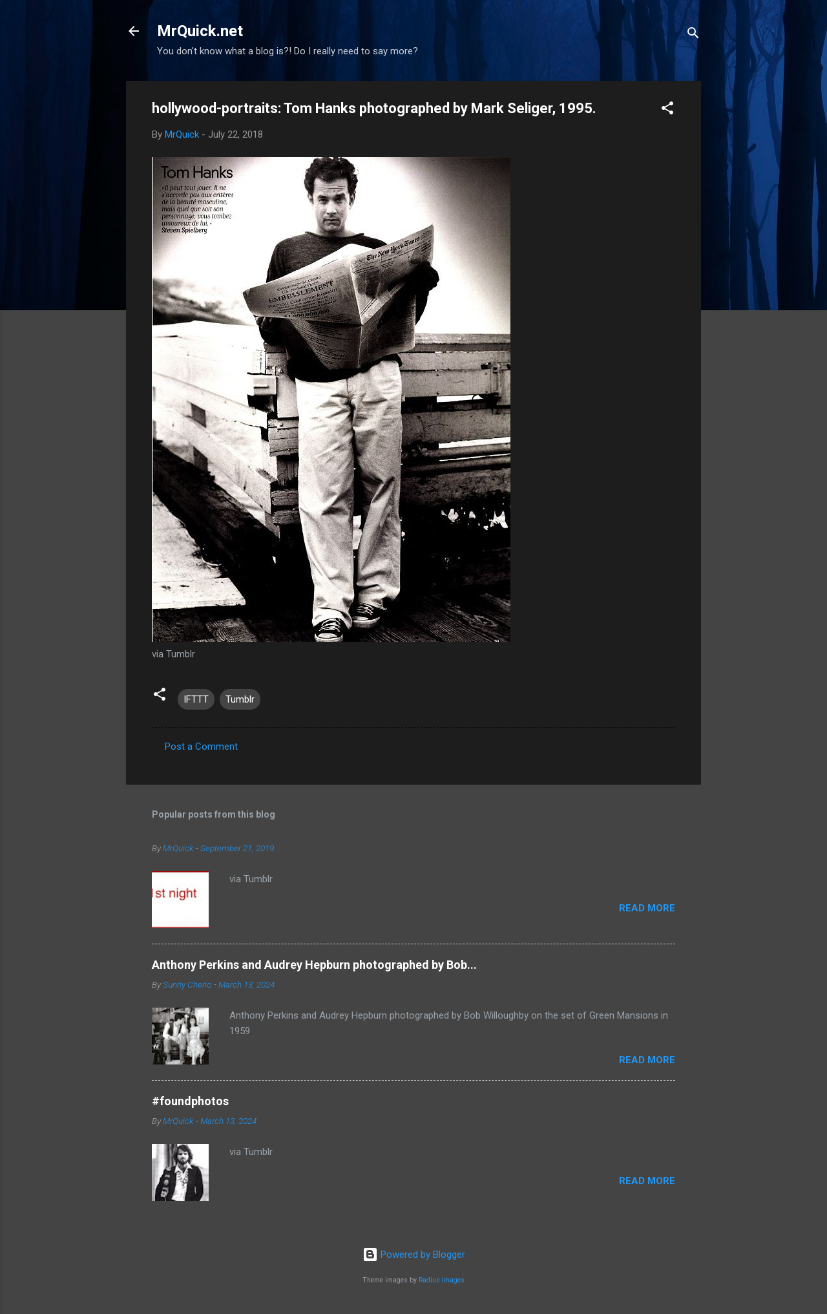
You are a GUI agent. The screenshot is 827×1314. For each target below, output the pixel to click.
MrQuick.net (200, 31)
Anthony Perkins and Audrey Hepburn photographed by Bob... (314, 964)
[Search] (693, 35)
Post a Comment (201, 746)
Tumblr (240, 699)
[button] (667, 110)
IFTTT (196, 699)
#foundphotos (190, 1101)
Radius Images (442, 1280)
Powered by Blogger (413, 1254)
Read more (647, 908)
